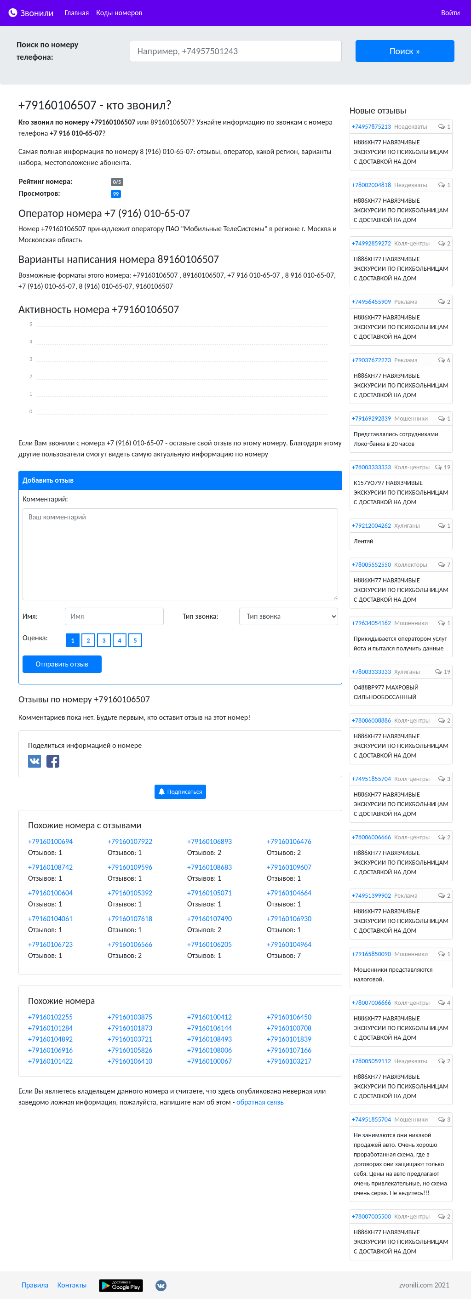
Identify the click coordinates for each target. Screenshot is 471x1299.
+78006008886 (371, 720)
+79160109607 (289, 867)
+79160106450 (289, 1017)
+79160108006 (209, 1050)
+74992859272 (371, 243)
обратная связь (260, 1102)
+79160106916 (50, 1050)
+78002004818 (371, 185)
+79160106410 (130, 1061)
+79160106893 (209, 841)
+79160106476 (289, 841)
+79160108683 (209, 867)
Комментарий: (45, 499)
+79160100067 (209, 1061)
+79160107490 (209, 918)
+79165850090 (371, 954)
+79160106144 (209, 1028)
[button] (405, 51)
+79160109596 (130, 867)
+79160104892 (50, 1039)
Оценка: (35, 637)
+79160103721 (130, 1039)
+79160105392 (130, 893)
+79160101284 (50, 1028)
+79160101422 (50, 1061)
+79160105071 (209, 893)
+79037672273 (371, 360)
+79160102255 (50, 1017)
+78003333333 (371, 467)
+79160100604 (50, 893)
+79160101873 (130, 1028)
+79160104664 (289, 893)
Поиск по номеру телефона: (47, 51)
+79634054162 (371, 623)
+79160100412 (209, 1017)
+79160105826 (130, 1050)
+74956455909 (371, 302)
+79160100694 (50, 841)
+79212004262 (371, 526)
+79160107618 (130, 918)
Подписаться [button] (180, 792)
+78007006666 (371, 1003)
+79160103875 (130, 1017)
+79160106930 (289, 918)
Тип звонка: (200, 616)
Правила (35, 1285)
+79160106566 (130, 944)
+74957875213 (371, 127)
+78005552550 (371, 565)
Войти (450, 12)
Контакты (72, 1285)
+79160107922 (130, 841)
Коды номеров (119, 12)
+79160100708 (289, 1028)
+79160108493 (209, 1039)
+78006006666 (371, 837)
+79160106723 (50, 944)
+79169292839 (371, 418)
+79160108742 (50, 867)
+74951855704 (371, 779)
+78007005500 (371, 1216)
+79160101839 (289, 1039)
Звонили (30, 12)
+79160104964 (289, 944)
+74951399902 (371, 896)
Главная (77, 12)
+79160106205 (209, 944)
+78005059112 (371, 1061)
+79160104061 (50, 918)
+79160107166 (289, 1050)
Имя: (30, 616)
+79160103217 (289, 1061)
